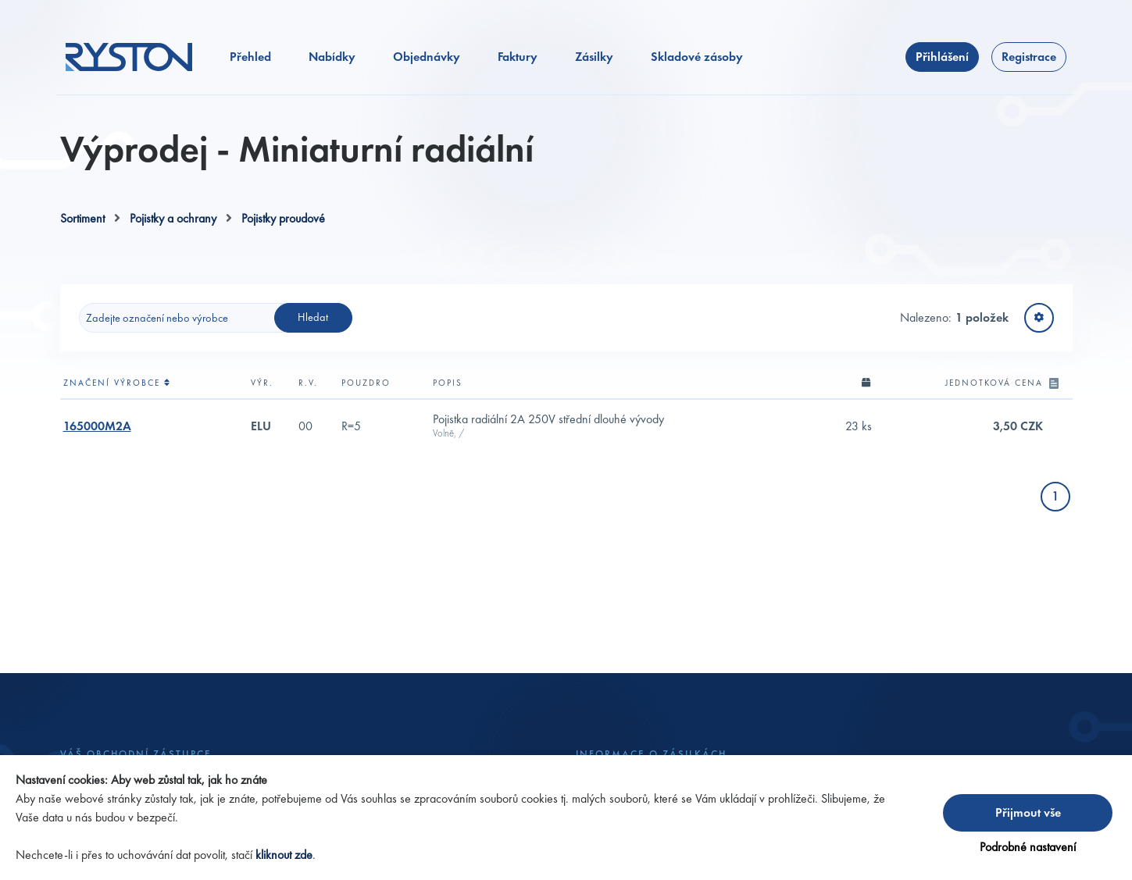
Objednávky (426, 56)
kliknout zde (283, 854)
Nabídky (332, 56)
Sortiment (82, 218)
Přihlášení (942, 56)
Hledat (313, 317)
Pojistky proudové (283, 218)
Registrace (1029, 56)
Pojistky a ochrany (173, 218)
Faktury (517, 56)
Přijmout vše (1028, 812)
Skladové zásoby (697, 56)
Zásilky (594, 56)
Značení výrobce (117, 382)
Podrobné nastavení (1028, 847)
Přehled (250, 56)
